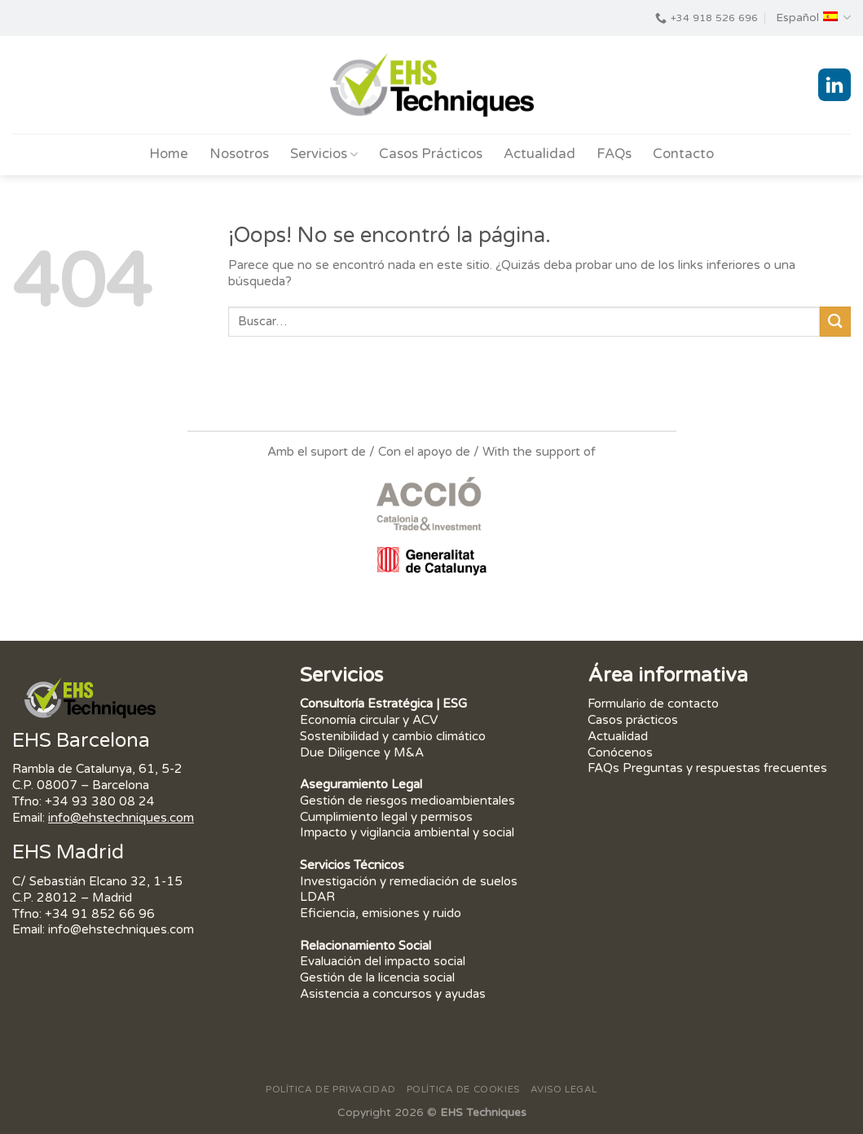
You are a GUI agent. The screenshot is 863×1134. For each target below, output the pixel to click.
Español (813, 17)
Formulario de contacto (653, 703)
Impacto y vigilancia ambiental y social (407, 832)
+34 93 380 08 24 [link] (100, 801)
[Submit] (835, 322)
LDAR (317, 896)
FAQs (614, 154)
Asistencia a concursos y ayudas (393, 993)
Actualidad (539, 154)
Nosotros (239, 154)
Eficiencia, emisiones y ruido (380, 913)
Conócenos (620, 752)
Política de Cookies (463, 1089)
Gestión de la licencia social (377, 977)
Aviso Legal (564, 1089)
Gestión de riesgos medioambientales (409, 800)
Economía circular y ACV (369, 720)
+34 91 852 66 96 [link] (100, 914)
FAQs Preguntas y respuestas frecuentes (707, 768)
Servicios (324, 154)
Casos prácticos (633, 720)
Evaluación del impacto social (382, 961)
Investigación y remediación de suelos (408, 881)
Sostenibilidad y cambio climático (393, 736)
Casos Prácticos (430, 154)
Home (168, 154)
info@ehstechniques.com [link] (121, 817)
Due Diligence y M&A (362, 752)
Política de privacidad (331, 1089)
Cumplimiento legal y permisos (386, 817)
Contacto (683, 154)
